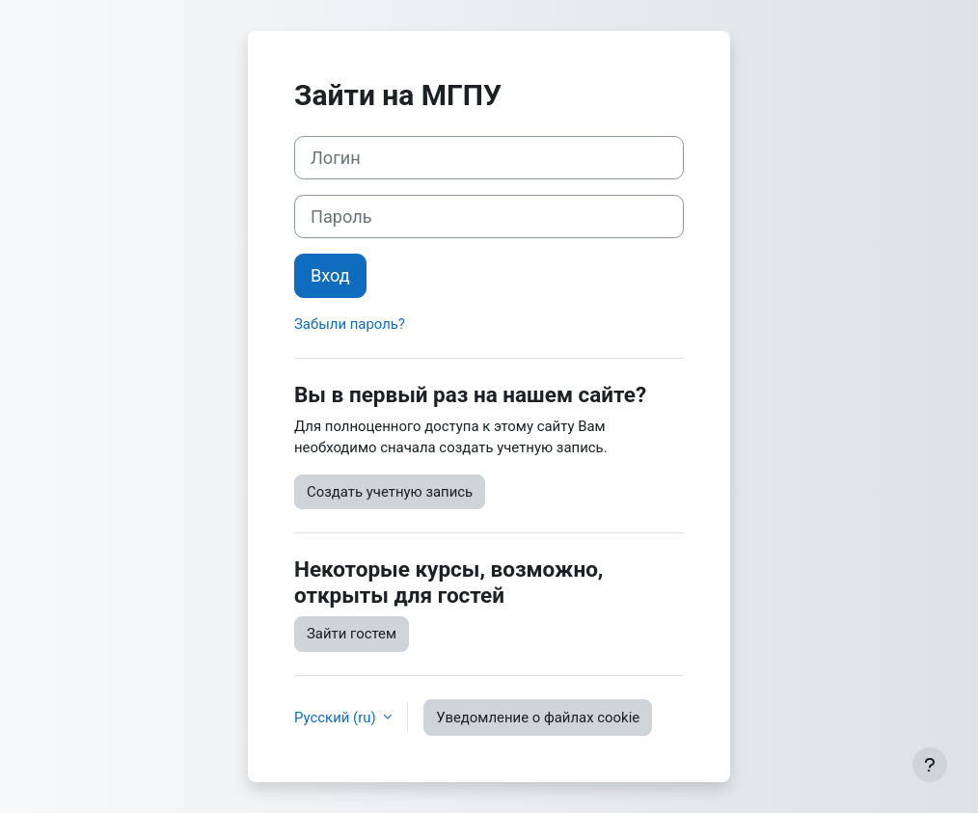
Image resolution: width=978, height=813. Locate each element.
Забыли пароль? (349, 324)
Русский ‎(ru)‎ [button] (336, 717)
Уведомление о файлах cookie (537, 717)
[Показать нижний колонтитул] (929, 764)
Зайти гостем (351, 633)
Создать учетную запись (390, 492)
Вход (330, 275)
